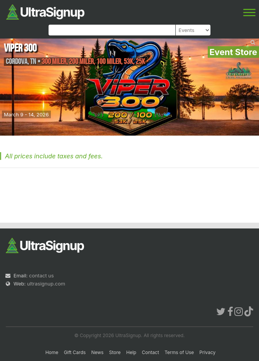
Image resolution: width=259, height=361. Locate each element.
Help (131, 352)
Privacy (207, 352)
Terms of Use (179, 352)
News (97, 352)
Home (52, 352)
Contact (150, 352)
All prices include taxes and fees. (54, 156)
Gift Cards (75, 352)
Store (115, 352)
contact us (41, 275)
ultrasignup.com (46, 283)
